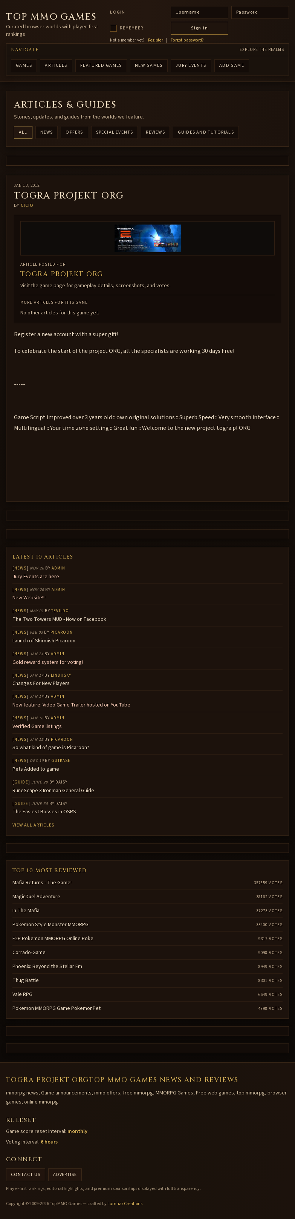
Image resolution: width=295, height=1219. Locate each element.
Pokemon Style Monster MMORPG (50, 924)
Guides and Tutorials (206, 132)
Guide (21, 782)
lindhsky (61, 675)
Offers (74, 132)
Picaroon (61, 632)
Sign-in (199, 28)
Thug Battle (25, 980)
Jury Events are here (35, 576)
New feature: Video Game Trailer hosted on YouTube (71, 705)
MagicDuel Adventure (36, 896)
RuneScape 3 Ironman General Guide (53, 790)
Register (156, 40)
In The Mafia (26, 910)
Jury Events (191, 65)
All (23, 132)
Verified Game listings (37, 726)
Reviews (155, 132)
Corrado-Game (29, 952)
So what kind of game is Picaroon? (50, 747)
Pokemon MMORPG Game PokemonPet (56, 1008)
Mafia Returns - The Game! (42, 883)
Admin (59, 568)
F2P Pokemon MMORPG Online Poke (52, 938)
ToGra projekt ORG (61, 274)
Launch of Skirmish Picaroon (43, 641)
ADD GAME (232, 65)
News (46, 132)
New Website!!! (29, 598)
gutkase (61, 760)
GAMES (24, 65)
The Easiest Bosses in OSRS (44, 812)
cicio (27, 205)
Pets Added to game (35, 769)
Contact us (25, 1174)
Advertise (65, 1174)
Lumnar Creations (124, 1204)
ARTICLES (56, 65)
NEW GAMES (149, 65)
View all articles (33, 825)
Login (117, 12)
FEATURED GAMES (101, 65)
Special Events (114, 132)
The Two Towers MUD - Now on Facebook (59, 619)
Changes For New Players (41, 683)
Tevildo (60, 611)
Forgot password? (187, 40)
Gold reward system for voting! (47, 662)
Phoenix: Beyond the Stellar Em (47, 966)
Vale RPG (22, 994)
